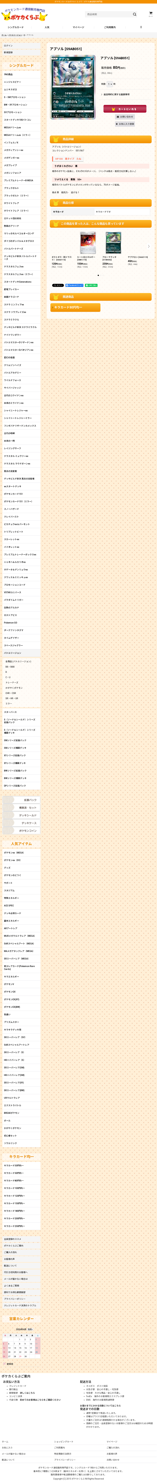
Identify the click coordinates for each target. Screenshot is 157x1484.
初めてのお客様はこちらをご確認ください (40, 1400)
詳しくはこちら (27, 1393)
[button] (141, 27)
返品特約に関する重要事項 (115, 94)
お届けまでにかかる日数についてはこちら (100, 1405)
